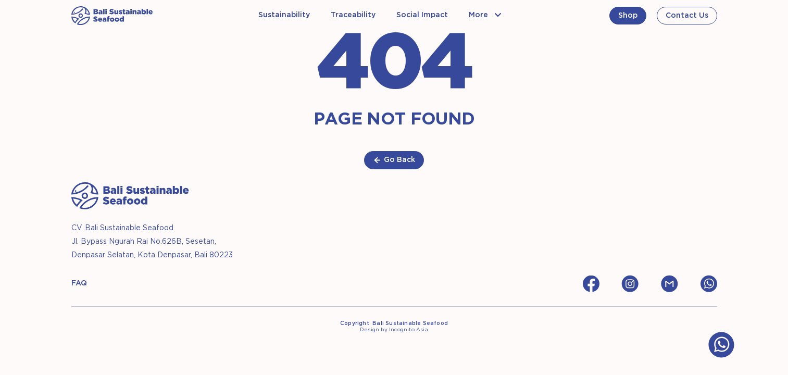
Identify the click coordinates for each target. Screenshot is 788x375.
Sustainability (284, 15)
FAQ (79, 283)
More (478, 15)
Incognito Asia (408, 330)
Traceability (353, 15)
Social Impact (422, 15)
